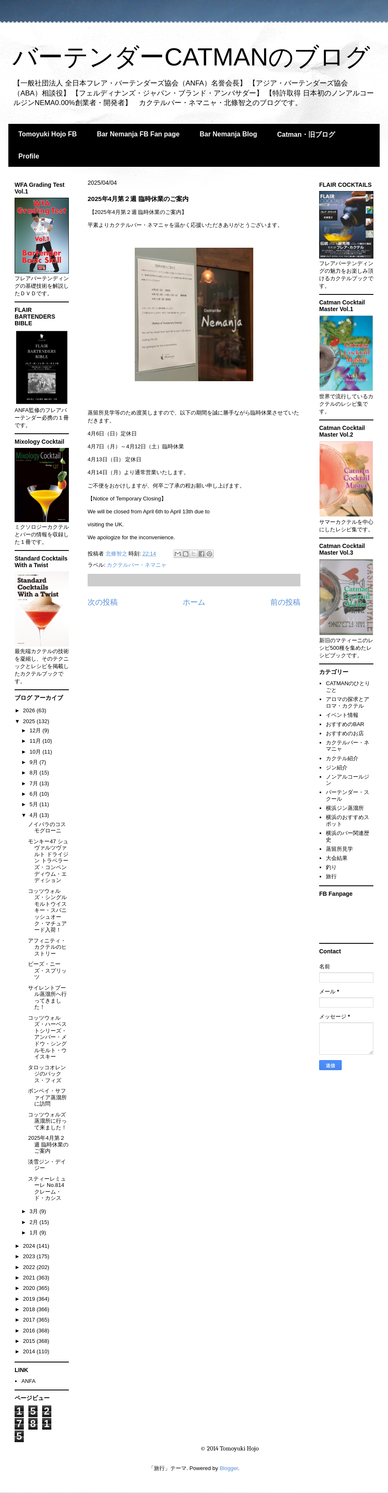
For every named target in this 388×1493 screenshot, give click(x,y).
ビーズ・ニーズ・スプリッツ (47, 970)
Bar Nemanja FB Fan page (138, 134)
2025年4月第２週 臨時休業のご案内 (48, 1144)
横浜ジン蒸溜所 (345, 808)
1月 (35, 1232)
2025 (30, 721)
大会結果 (337, 858)
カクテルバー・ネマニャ (136, 565)
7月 (35, 783)
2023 (30, 1256)
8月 (35, 772)
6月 (35, 794)
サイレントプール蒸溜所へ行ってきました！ (47, 997)
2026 (30, 710)
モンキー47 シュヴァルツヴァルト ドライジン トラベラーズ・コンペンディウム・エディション (48, 861)
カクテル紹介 (342, 758)
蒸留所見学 (339, 849)
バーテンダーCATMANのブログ (191, 57)
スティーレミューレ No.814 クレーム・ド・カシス (47, 1188)
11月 (36, 741)
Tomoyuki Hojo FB (47, 134)
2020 (30, 1288)
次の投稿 (103, 602)
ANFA (28, 1381)
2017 (30, 1320)
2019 (30, 1299)
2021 (30, 1277)
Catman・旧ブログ (306, 134)
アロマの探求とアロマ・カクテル (347, 702)
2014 (30, 1351)
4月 (35, 815)
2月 (35, 1222)
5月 (35, 804)
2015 (30, 1341)
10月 (36, 752)
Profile (28, 156)
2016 (30, 1330)
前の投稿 (285, 602)
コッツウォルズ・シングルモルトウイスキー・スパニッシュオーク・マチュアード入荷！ (47, 910)
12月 (36, 730)
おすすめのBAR (345, 724)
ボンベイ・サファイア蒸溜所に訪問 (47, 1097)
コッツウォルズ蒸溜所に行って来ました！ (47, 1121)
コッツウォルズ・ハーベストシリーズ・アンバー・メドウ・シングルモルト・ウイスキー (47, 1037)
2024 (30, 1246)
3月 (35, 1211)
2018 (30, 1309)
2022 (30, 1267)
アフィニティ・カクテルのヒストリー (47, 947)
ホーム (194, 602)
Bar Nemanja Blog (228, 134)
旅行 (331, 876)
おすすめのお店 (345, 733)
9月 (35, 762)
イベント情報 (342, 715)
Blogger (228, 1468)
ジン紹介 (337, 767)
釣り (331, 867)
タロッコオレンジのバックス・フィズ (47, 1073)
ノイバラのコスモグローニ (47, 827)
